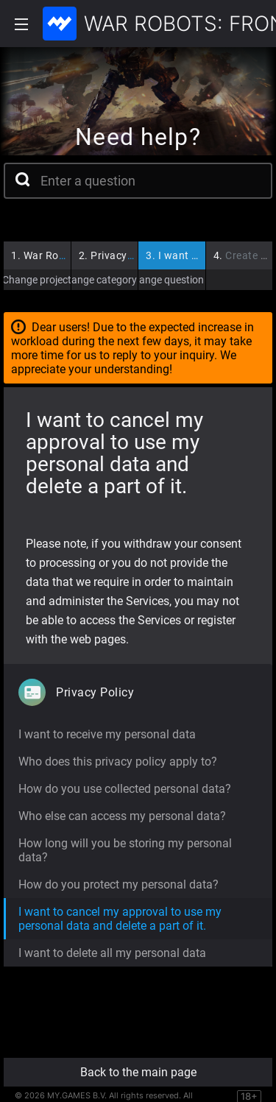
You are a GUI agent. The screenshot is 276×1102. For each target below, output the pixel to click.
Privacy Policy (119, 255)
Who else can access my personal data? (122, 816)
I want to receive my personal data (107, 734)
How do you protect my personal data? (118, 884)
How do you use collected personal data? (124, 789)
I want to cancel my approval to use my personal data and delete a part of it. (120, 919)
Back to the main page (138, 1072)
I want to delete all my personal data (112, 953)
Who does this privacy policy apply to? (117, 762)
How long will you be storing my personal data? (125, 850)
